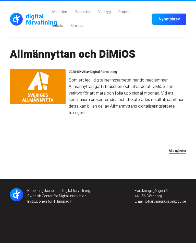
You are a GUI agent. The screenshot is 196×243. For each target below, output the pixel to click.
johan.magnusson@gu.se (165, 201)
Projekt (124, 12)
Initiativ (58, 25)
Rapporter (83, 12)
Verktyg (104, 12)
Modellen (59, 12)
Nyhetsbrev (169, 19)
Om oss (77, 25)
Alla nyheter (177, 150)
